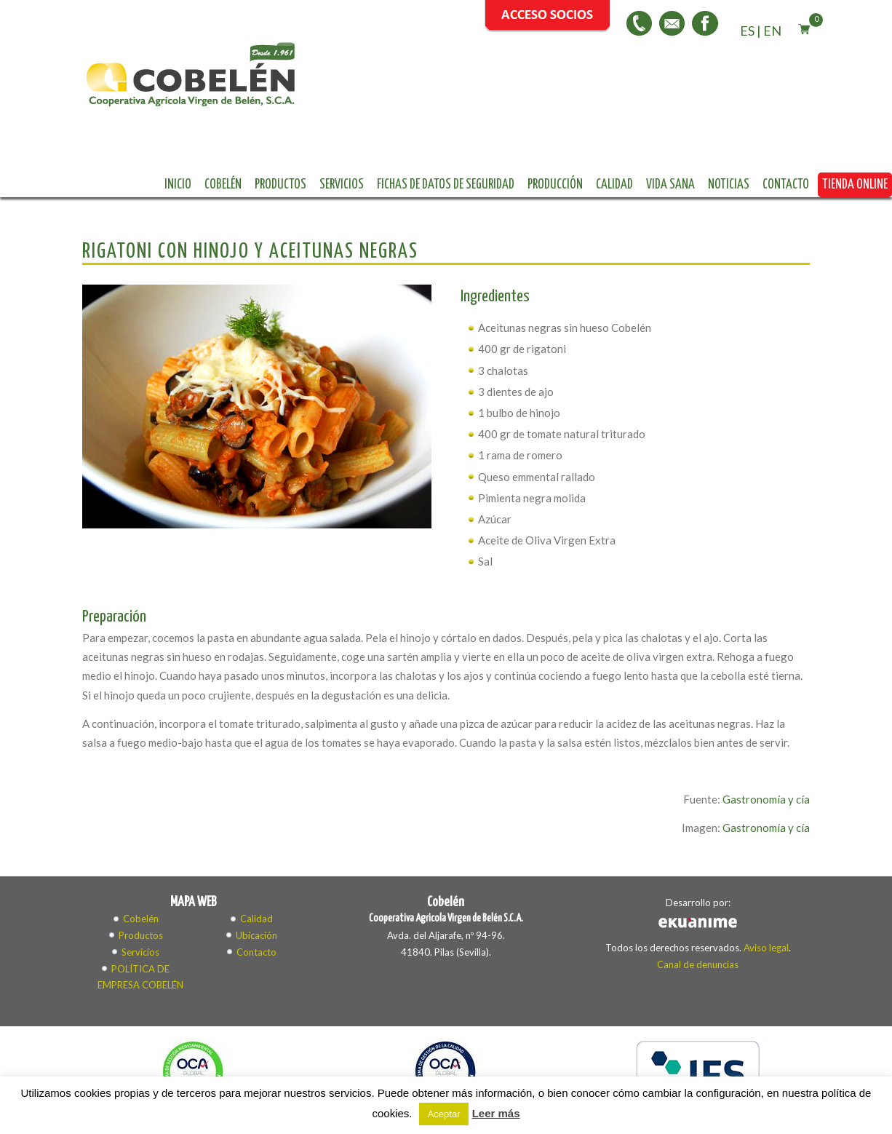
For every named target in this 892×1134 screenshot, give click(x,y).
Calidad (362, 104)
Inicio (352, 79)
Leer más (496, 1113)
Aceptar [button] (444, 1114)
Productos (455, 79)
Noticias (476, 104)
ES (747, 31)
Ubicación (256, 862)
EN (772, 31)
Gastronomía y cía (766, 726)
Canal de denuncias (697, 891)
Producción (729, 79)
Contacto (533, 104)
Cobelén (397, 79)
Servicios (516, 79)
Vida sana (418, 104)
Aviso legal (766, 875)
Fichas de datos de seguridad (620, 79)
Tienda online (602, 104)
